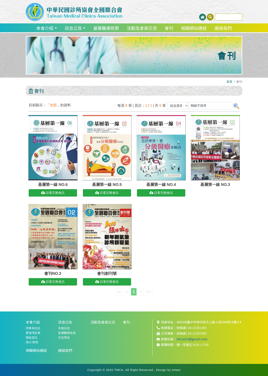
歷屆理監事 (33, 332)
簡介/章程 (32, 342)
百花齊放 (64, 337)
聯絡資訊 (31, 337)
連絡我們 (223, 28)
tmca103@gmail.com (192, 339)
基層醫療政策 (106, 28)
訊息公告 (73, 28)
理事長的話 (33, 328)
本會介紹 (44, 28)
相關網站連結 (194, 28)
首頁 (229, 81)
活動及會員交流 (142, 28)
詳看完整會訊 (53, 192)
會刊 (169, 28)
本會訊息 (64, 328)
